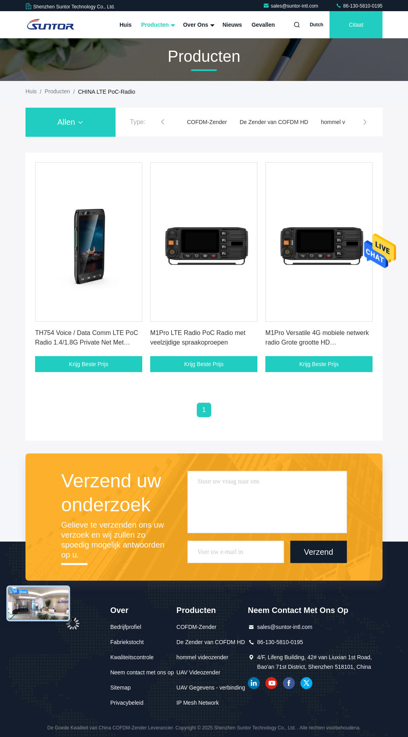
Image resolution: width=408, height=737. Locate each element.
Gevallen (263, 25)
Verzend (318, 552)
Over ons (198, 25)
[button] (162, 122)
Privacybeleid (126, 703)
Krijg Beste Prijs (88, 364)
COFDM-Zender (207, 122)
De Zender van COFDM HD (274, 122)
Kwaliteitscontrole (132, 657)
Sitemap (120, 687)
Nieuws (232, 25)
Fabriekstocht (127, 642)
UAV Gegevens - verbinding (211, 687)
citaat (356, 25)
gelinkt (254, 683)
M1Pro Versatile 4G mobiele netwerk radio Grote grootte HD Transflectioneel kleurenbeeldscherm (317, 342)
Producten (157, 25)
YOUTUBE (271, 683)
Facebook (289, 683)
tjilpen (306, 683)
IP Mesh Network (198, 703)
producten (57, 91)
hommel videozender (202, 657)
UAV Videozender (198, 672)
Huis (125, 25)
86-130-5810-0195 (358, 6)
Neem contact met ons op (142, 672)
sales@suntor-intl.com (291, 6)
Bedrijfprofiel (125, 627)
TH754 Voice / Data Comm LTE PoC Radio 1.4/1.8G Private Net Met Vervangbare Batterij (86, 342)
